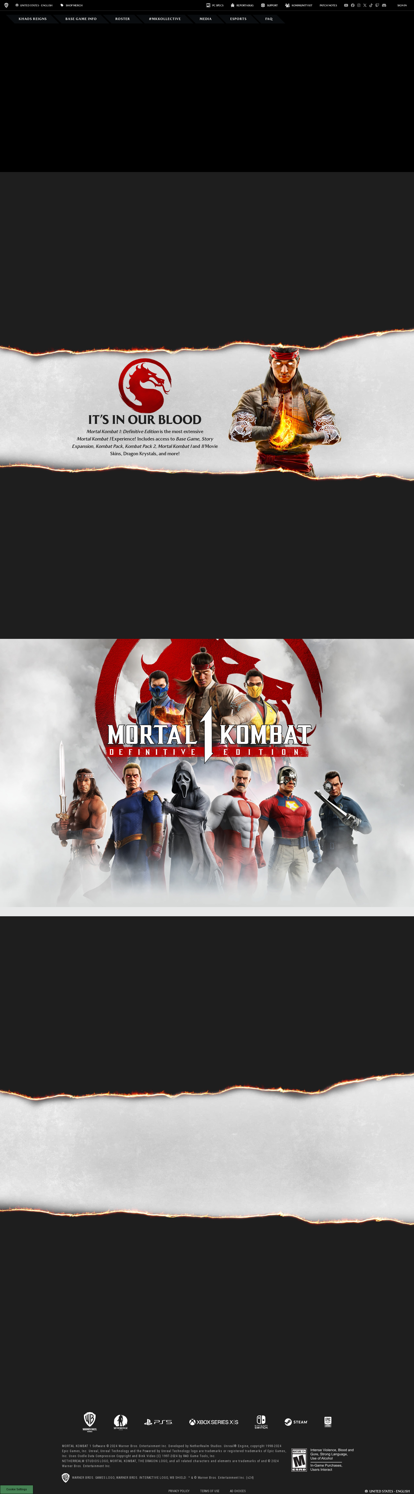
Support (269, 5)
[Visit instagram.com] (359, 5)
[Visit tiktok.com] (371, 5)
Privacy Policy (179, 1491)
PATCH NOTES (328, 5)
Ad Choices (238, 1491)
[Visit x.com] (365, 5)
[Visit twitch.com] (377, 5)
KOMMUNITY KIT (298, 5)
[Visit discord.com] (384, 5)
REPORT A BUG (242, 5)
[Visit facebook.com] (353, 5)
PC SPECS (214, 5)
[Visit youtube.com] (346, 5)
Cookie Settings (16, 1489)
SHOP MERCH (71, 5)
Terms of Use (209, 1491)
